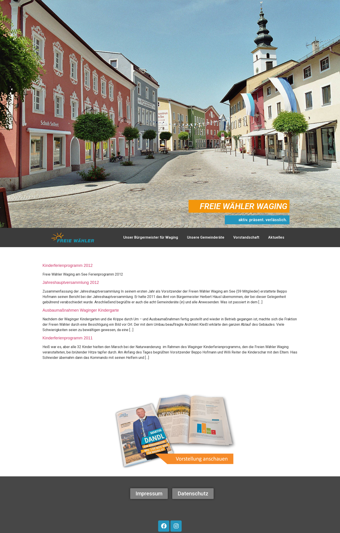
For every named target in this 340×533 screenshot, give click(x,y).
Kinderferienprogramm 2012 (67, 265)
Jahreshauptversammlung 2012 (70, 282)
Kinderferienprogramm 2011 (67, 338)
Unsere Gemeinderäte (205, 237)
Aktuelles (276, 237)
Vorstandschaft (246, 237)
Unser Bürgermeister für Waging (150, 237)
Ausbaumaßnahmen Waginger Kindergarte (80, 310)
